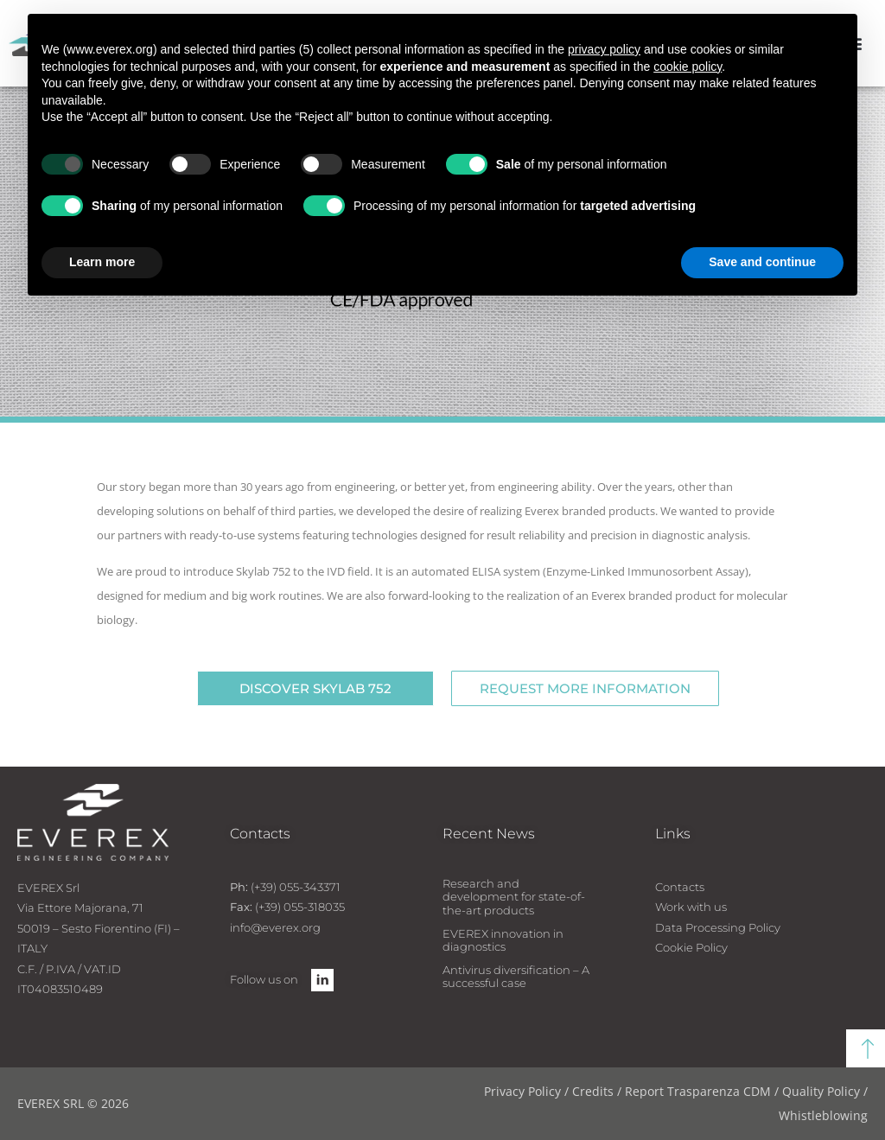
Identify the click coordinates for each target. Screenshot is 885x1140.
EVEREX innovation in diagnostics (502, 940)
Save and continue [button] (762, 262)
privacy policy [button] (604, 49)
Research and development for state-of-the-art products (513, 896)
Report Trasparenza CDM (698, 1091)
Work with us (691, 907)
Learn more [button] (102, 262)
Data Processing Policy (717, 927)
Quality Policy (821, 1091)
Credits (593, 1091)
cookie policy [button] (687, 66)
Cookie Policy (691, 947)
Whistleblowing (823, 1115)
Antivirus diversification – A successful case (515, 976)
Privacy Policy (522, 1091)
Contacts (679, 887)
